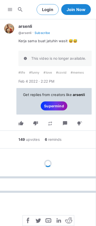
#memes (77, 72)
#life (21, 72)
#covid (61, 72)
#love (48, 72)
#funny (34, 72)
